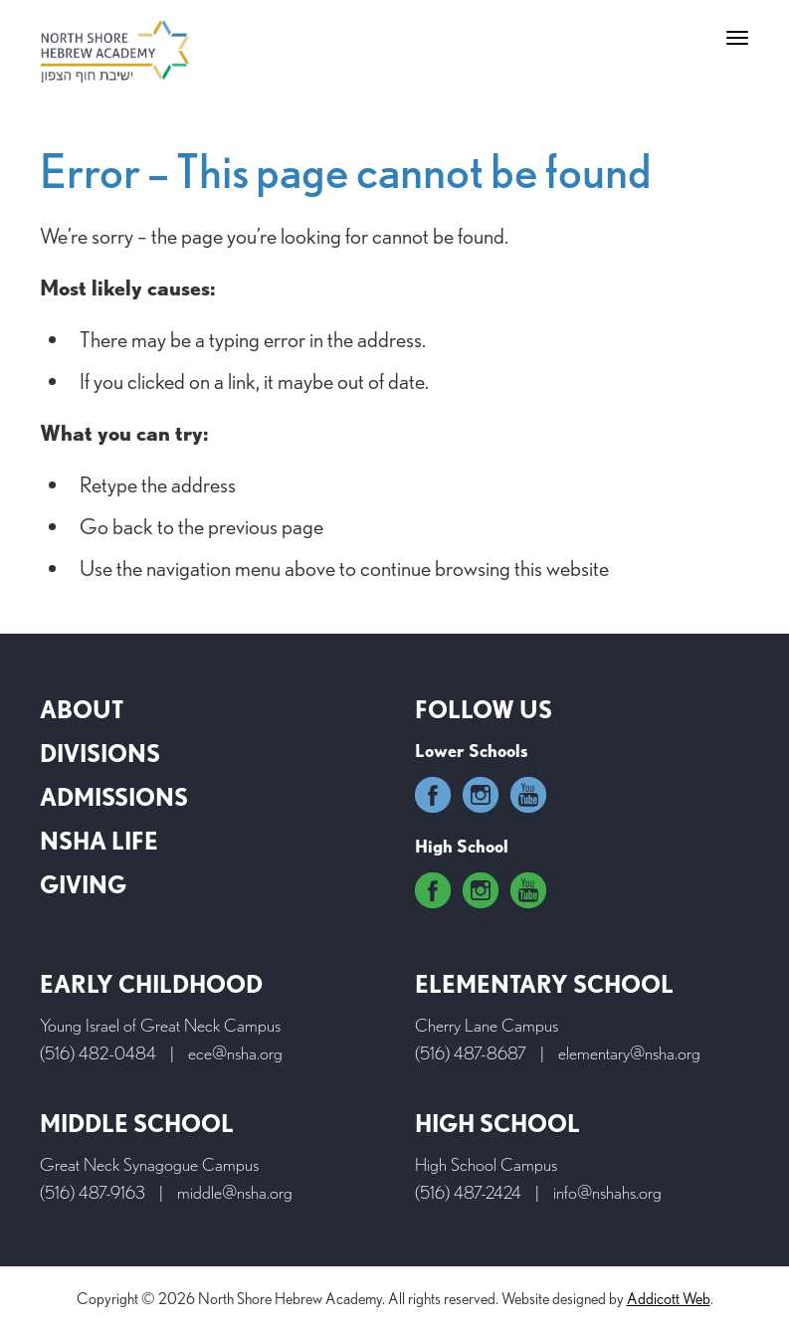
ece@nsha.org (235, 1053)
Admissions (114, 797)
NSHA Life (99, 841)
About (81, 709)
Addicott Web (668, 1298)
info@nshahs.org (607, 1192)
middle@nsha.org (235, 1192)
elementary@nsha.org (629, 1053)
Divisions (100, 753)
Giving (83, 884)
